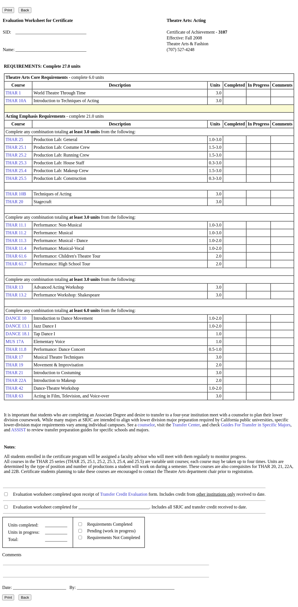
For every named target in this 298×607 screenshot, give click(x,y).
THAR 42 (14, 388)
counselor (146, 424)
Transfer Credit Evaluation (123, 494)
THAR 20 (14, 201)
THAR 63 (14, 396)
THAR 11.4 (16, 248)
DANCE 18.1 (18, 333)
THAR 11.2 (16, 232)
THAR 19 (14, 364)
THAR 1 (13, 92)
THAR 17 (14, 357)
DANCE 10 (16, 318)
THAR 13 (14, 287)
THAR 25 (14, 139)
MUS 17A (15, 341)
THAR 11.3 (16, 240)
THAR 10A (16, 100)
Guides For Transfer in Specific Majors (256, 424)
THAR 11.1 (16, 225)
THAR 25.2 (16, 155)
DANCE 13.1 (18, 326)
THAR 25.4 (16, 170)
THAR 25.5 (16, 178)
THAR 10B (16, 194)
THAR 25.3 (16, 162)
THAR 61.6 (16, 256)
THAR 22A (16, 380)
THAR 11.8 (16, 349)
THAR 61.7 (16, 263)
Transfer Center (186, 424)
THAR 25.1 (16, 147)
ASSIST (18, 429)
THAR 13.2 (16, 295)
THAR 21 (14, 372)
